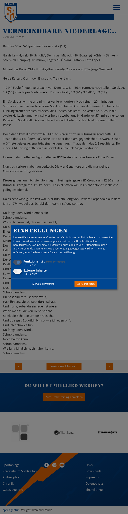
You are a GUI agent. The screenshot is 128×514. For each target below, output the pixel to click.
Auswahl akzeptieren (43, 283)
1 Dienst (29, 265)
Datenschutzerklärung (62, 252)
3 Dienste (30, 274)
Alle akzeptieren (86, 283)
